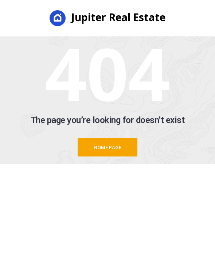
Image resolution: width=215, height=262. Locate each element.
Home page (107, 147)
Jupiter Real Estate (107, 18)
